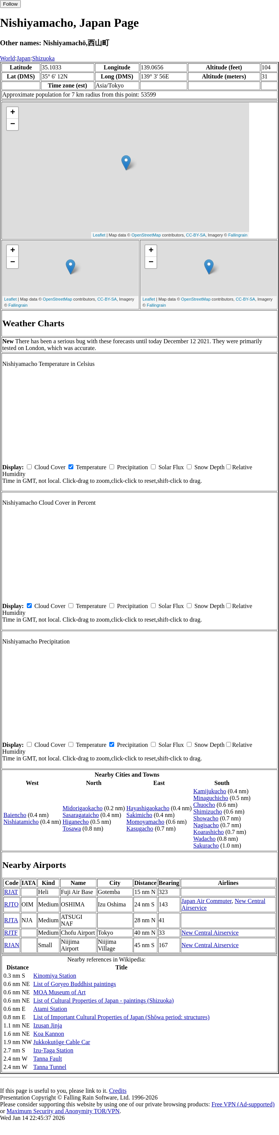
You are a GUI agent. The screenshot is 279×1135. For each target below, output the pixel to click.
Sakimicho (139, 815)
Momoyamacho (145, 822)
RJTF (11, 932)
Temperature (91, 467)
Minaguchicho (210, 798)
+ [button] (12, 112)
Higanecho (75, 822)
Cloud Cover (49, 467)
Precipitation (132, 467)
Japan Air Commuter (206, 901)
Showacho (206, 818)
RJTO (11, 904)
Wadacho (204, 839)
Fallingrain (238, 235)
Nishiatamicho (21, 822)
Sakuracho (206, 845)
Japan (23, 58)
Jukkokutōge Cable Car (61, 1042)
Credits (117, 1090)
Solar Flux (171, 467)
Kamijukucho (209, 791)
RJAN (11, 945)
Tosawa (71, 828)
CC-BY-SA (196, 235)
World (7, 58)
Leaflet (99, 235)
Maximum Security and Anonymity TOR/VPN (62, 1111)
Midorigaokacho (82, 808)
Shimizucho (207, 811)
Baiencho (14, 815)
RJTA (11, 920)
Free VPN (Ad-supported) (242, 1104)
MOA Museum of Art (59, 992)
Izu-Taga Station (53, 1050)
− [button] (12, 124)
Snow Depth (209, 467)
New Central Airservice (210, 932)
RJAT (11, 892)
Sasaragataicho (80, 815)
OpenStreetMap (146, 235)
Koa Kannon (48, 1034)
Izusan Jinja (47, 1025)
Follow (10, 4)
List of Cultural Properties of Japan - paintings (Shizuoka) (103, 1000)
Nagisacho (206, 825)
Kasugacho (139, 828)
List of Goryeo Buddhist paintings (74, 984)
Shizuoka (43, 58)
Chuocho (204, 805)
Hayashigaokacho (147, 808)
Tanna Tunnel (49, 1067)
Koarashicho (208, 832)
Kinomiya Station (54, 975)
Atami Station (50, 1009)
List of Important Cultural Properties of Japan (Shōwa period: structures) (121, 1017)
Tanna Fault (47, 1058)
